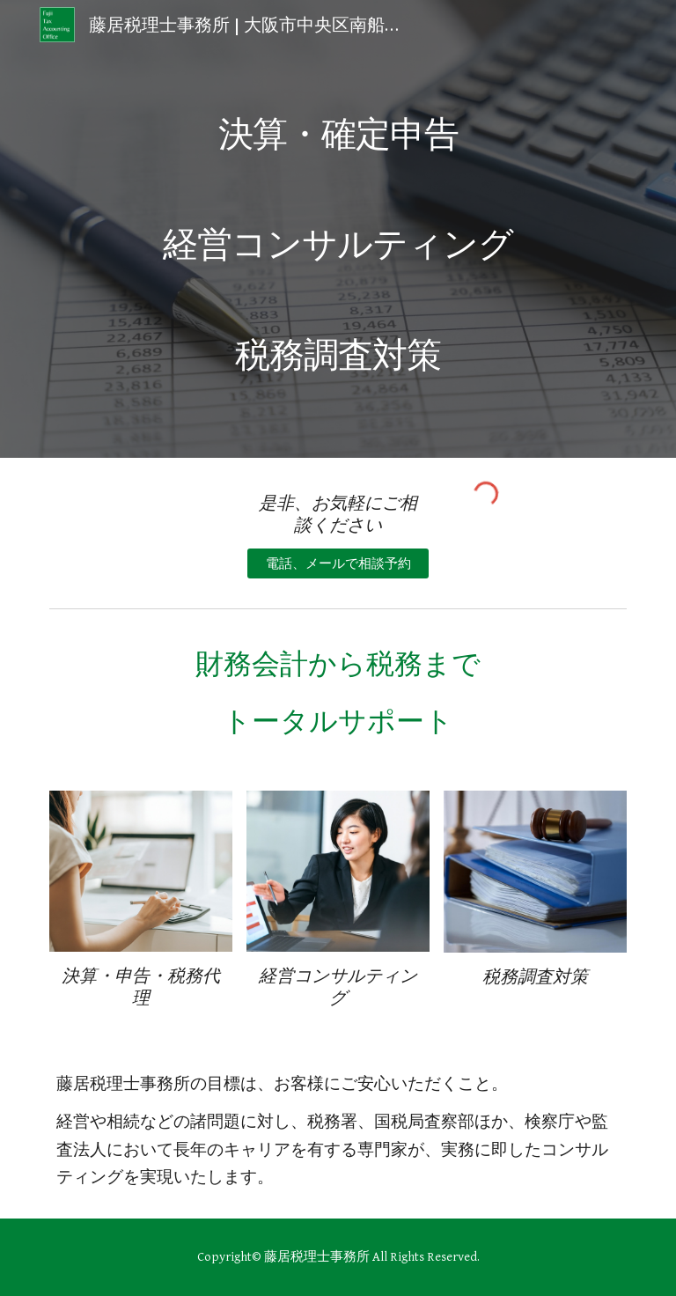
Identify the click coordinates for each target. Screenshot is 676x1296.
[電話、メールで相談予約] (337, 563)
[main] (337, 229)
